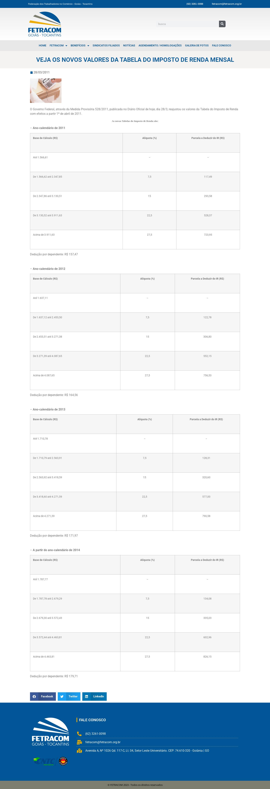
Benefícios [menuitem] (80, 45)
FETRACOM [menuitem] (58, 45)
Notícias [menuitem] (129, 45)
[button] (43, 696)
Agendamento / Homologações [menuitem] (160, 45)
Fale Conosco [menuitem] (221, 45)
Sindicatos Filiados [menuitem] (106, 45)
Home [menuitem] (42, 45)
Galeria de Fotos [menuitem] (197, 45)
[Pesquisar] (222, 24)
